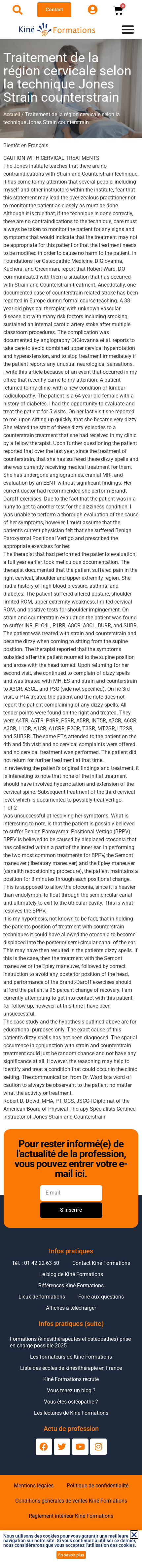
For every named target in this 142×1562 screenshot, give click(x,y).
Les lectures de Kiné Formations (71, 1413)
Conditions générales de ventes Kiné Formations (71, 1501)
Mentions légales (33, 1485)
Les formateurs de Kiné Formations (71, 1357)
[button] (134, 1534)
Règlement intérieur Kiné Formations (71, 1516)
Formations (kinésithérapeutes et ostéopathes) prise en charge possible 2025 (70, 1342)
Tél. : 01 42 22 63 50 (35, 1263)
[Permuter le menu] (127, 29)
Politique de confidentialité (97, 1485)
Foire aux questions (101, 1297)
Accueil (11, 114)
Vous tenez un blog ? (71, 1390)
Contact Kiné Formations (101, 1263)
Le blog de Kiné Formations (71, 1274)
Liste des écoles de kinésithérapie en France (71, 1368)
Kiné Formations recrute (71, 1379)
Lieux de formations (41, 1297)
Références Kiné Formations (71, 1285)
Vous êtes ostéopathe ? (71, 1402)
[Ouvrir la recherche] (17, 10)
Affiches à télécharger (71, 1308)
